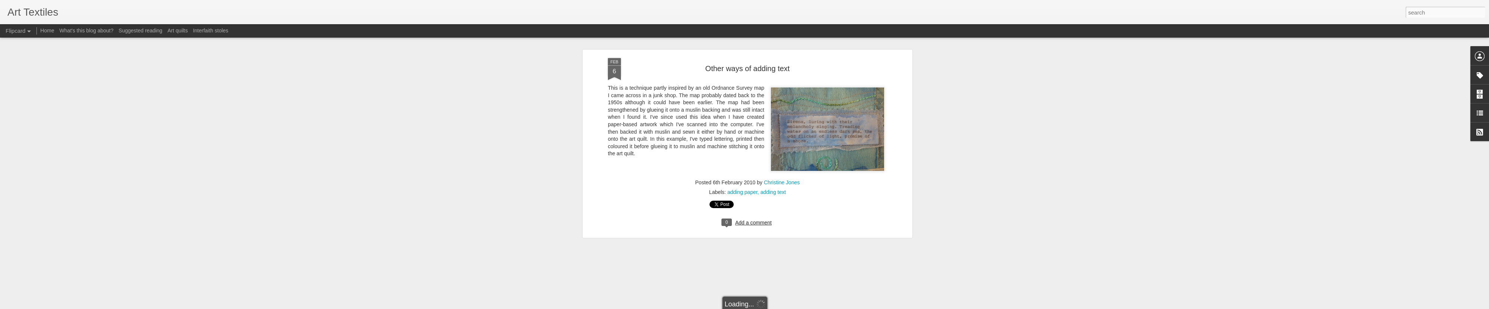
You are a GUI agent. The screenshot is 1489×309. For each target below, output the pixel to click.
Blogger (768, 305)
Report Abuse (789, 305)
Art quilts (178, 31)
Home (47, 31)
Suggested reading (141, 31)
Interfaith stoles (210, 31)
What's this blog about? (87, 31)
